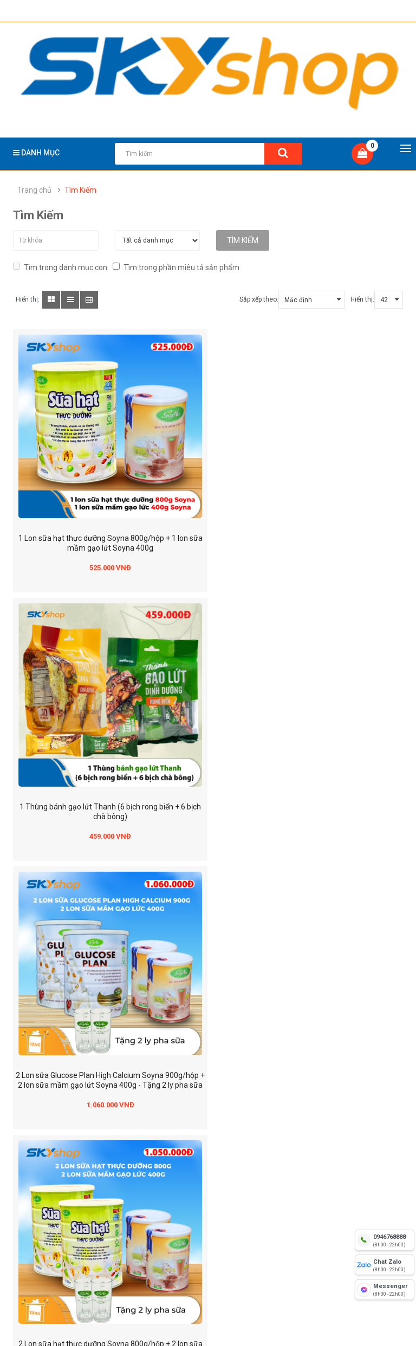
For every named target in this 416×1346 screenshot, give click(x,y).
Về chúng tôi (45, 1144)
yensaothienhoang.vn (81, 1052)
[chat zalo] (384, 1264)
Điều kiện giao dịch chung (66, 1209)
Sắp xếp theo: (258, 299)
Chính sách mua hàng (196, 1209)
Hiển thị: (362, 299)
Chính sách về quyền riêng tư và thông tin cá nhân (212, 1185)
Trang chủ (34, 190)
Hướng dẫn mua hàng (61, 1225)
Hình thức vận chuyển (60, 1193)
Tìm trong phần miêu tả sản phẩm (176, 266)
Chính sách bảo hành (194, 1160)
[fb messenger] (384, 1289)
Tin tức (36, 1242)
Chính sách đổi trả (189, 1144)
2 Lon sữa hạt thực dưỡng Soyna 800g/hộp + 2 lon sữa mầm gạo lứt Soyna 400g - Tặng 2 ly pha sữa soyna (309, 800)
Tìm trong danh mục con (60, 266)
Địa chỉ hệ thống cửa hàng (67, 1160)
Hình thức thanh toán (59, 1177)
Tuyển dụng (43, 1258)
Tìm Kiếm (80, 190)
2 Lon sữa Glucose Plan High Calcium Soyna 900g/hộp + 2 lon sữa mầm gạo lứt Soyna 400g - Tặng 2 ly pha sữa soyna (106, 800)
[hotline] (384, 1240)
